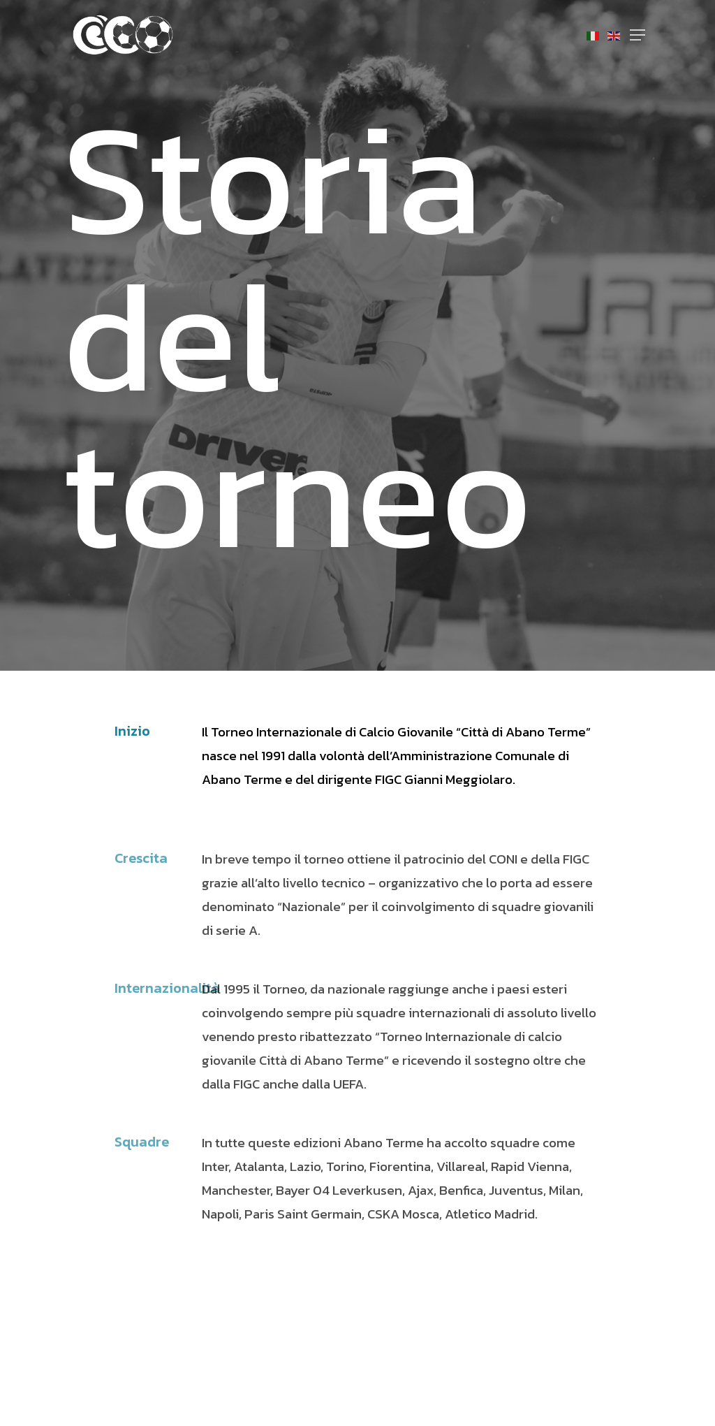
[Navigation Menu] (637, 35)
